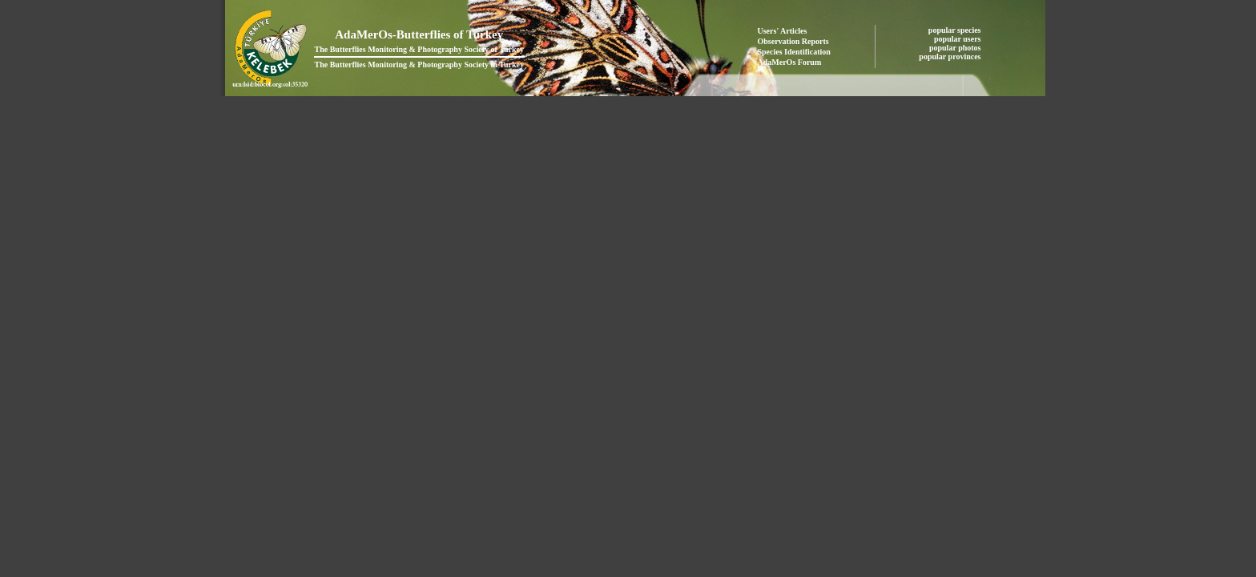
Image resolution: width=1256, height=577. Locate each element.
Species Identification (794, 51)
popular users (958, 38)
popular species (955, 30)
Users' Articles (782, 30)
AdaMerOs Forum (790, 62)
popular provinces (951, 56)
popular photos (956, 47)
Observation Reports (793, 41)
